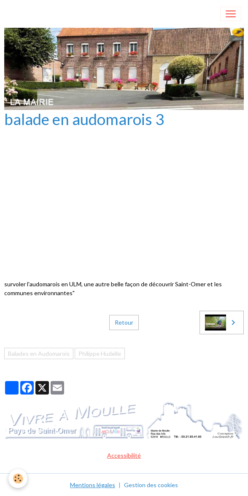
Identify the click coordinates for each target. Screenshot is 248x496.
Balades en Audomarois (39, 353)
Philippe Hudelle (99, 353)
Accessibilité (124, 455)
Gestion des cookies (151, 484)
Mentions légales (92, 484)
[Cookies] (17, 478)
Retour (124, 322)
